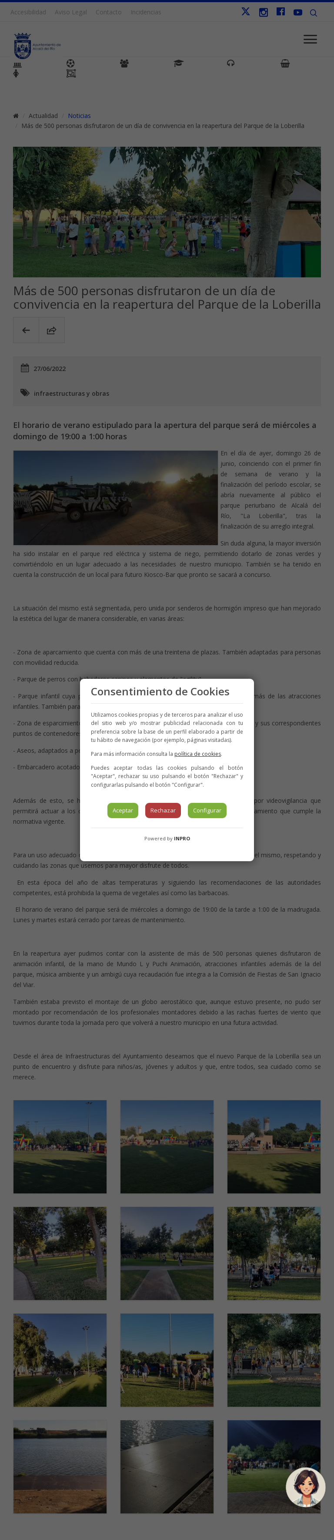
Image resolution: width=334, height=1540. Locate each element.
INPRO (182, 838)
